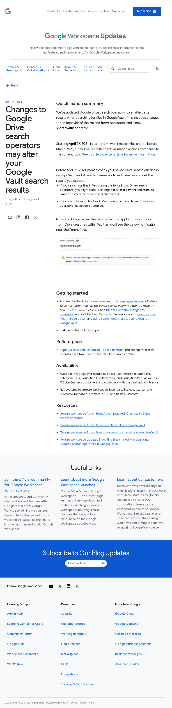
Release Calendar (112, 11)
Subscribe (147, 11)
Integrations (69, 674)
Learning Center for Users (25, 624)
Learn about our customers (140, 479)
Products (53, 11)
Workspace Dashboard (22, 654)
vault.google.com (132, 301)
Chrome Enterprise (128, 634)
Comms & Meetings (13, 69)
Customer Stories (73, 624)
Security (66, 614)
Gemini (56, 69)
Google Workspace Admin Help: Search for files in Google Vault (102, 425)
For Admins (70, 11)
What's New (15, 664)
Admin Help (15, 614)
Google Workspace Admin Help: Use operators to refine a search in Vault (109, 432)
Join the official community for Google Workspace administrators (27, 485)
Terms (91, 703)
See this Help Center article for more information (118, 154)
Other (8, 203)
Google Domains (126, 624)
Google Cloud (124, 614)
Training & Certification (77, 684)
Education (89, 69)
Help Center (89, 11)
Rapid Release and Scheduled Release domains (91, 350)
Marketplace (70, 654)
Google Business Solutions (133, 644)
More (100, 69)
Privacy (82, 703)
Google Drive (13, 199)
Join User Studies (127, 664)
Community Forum (19, 634)
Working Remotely (73, 634)
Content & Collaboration (38, 69)
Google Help (16, 644)
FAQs (64, 664)
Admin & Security (71, 69)
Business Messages (128, 654)
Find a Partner (70, 644)
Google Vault (32, 199)
